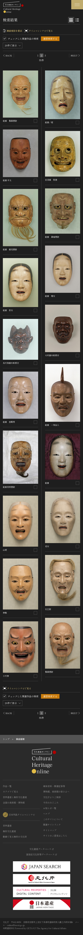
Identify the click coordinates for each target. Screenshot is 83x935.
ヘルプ (46, 813)
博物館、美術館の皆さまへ (56, 791)
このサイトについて (53, 819)
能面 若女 (8, 310)
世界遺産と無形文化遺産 (15, 797)
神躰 (5, 612)
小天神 (6, 675)
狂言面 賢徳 (51, 179)
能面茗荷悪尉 (9, 486)
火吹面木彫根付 (52, 355)
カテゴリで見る (10, 791)
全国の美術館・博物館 (14, 802)
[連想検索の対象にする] (35, 121)
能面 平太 (7, 180)
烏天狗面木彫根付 (11, 362)
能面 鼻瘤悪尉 (52, 236)
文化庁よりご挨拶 (52, 797)
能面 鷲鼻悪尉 (10, 120)
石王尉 (48, 609)
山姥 (5, 549)
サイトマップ (49, 830)
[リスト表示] (77, 20)
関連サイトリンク (52, 824)
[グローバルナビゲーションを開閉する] (77, 4)
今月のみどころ (50, 802)
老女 (47, 546)
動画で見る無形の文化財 (15, 836)
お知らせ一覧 (49, 808)
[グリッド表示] (71, 20)
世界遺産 (7, 825)
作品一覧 (7, 786)
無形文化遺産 (9, 831)
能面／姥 (49, 122)
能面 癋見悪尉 (10, 249)
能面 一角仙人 (52, 424)
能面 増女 (50, 295)
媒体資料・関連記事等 (54, 786)
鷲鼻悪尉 (49, 671)
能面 (47, 482)
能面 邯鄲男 (9, 421)
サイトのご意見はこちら (55, 835)
